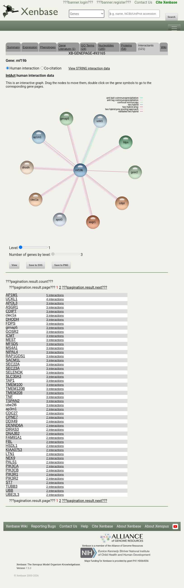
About (157, 526)
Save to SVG (35, 265)
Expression (30, 47)
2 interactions (55, 409)
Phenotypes (48, 47)
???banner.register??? (114, 2)
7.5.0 (28, 568)
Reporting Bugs (43, 526)
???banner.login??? (78, 2)
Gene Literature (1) (67, 47)
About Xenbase (129, 526)
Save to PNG (61, 265)
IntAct (11, 75)
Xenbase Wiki (17, 526)
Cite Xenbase (102, 526)
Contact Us (143, 2)
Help (84, 526)
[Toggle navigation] (174, 27)
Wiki (164, 47)
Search (171, 17)
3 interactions (55, 303)
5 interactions (55, 295)
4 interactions (55, 299)
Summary (13, 47)
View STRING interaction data (89, 68)
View (14, 265)
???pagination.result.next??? (84, 287)
